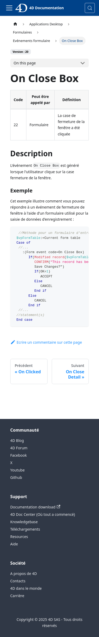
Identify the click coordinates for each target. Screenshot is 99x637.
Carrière (17, 595)
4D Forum (18, 447)
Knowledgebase (24, 521)
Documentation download (35, 506)
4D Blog (17, 440)
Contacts (17, 580)
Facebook (18, 455)
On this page (25, 62)
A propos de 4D (23, 573)
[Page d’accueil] (15, 24)
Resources (19, 536)
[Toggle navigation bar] (9, 8)
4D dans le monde (26, 588)
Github (16, 477)
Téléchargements (25, 529)
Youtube (17, 470)
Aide (14, 543)
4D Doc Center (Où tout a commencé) (42, 514)
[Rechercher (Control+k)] (90, 8)
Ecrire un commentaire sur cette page (46, 342)
